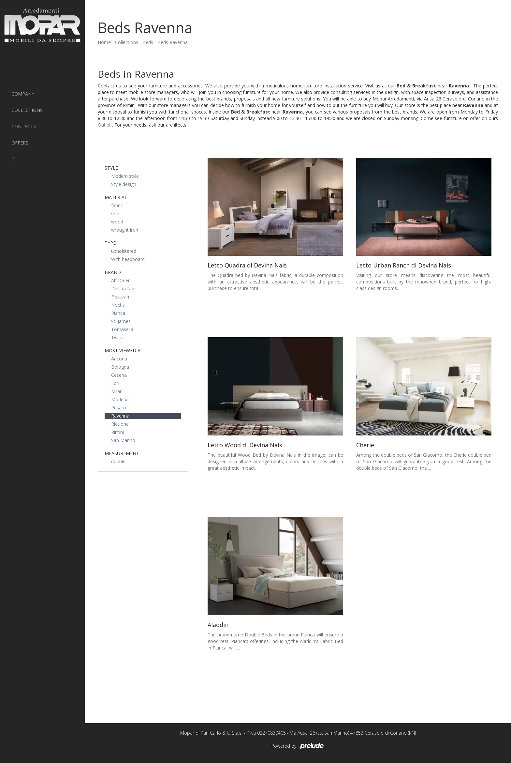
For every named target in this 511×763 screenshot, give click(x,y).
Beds (147, 42)
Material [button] (116, 197)
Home (104, 42)
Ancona (119, 359)
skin (115, 213)
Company (22, 94)
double (118, 461)
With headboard (128, 259)
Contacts (23, 126)
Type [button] (110, 243)
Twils (116, 337)
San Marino (123, 440)
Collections (27, 110)
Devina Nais (124, 288)
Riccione (120, 424)
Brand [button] (113, 272)
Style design (123, 184)
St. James (121, 321)
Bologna (120, 367)
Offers (19, 143)
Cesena (119, 375)
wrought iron (124, 230)
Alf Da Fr (120, 280)
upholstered (123, 251)
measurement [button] (122, 453)
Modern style (125, 176)
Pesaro (118, 407)
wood (117, 222)
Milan (117, 391)
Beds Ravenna (172, 42)
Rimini (117, 432)
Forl (115, 383)
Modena (120, 399)
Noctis (118, 305)
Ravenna (120, 416)
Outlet (105, 125)
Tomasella (122, 329)
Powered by (298, 746)
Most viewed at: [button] (124, 350)
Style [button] (111, 168)
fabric (117, 205)
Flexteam (121, 297)
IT (13, 159)
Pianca (118, 313)
